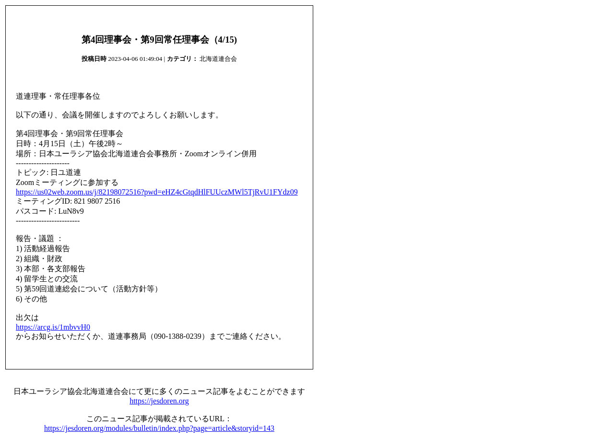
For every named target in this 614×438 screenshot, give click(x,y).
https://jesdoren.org (159, 401)
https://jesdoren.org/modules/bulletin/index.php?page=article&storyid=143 (159, 428)
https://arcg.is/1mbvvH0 (53, 327)
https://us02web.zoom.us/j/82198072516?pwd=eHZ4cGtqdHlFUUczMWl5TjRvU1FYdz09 (157, 192)
